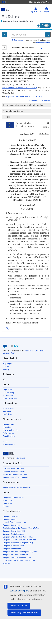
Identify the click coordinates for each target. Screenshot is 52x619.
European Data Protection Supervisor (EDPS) (20, 552)
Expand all (33, 101)
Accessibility (8, 395)
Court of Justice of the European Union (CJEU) (21, 528)
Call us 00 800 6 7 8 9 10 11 (13, 468)
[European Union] (8, 454)
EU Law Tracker (9, 445)
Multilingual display (13, 110)
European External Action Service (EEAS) (18, 537)
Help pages (7, 363)
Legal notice (7, 389)
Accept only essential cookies (24, 612)
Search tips (17, 40)
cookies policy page (19, 591)
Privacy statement (10, 398)
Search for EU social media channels (17, 487)
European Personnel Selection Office (17, 557)
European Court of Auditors (13, 534)
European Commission (11, 525)
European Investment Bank (13, 546)
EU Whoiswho (8, 433)
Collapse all (45, 101)
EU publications (9, 436)
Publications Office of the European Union (19, 560)
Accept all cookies (18, 605)
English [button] (46, 10)
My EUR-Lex (36, 10)
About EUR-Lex (8, 408)
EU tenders (7, 427)
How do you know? (39, 2)
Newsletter (7, 411)
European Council (9, 519)
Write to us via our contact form (15, 474)
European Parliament (11, 516)
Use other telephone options (14, 471)
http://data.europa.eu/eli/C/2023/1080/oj (19, 87)
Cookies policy (8, 392)
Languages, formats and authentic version (23, 105)
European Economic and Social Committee (19, 540)
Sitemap (6, 369)
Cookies (6, 506)
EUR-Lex (10, 16)
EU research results (10, 430)
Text (6, 117)
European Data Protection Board (15, 554)
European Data (8, 424)
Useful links (7, 414)
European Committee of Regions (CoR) (18, 543)
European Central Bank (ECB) (14, 531)
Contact (6, 366)
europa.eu (21, 458)
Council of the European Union (14, 522)
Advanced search (43, 43)
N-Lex (5, 442)
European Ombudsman (12, 549)
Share (43, 48)
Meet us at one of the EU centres (15, 477)
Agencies (6, 563)
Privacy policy (8, 500)
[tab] (26, 105)
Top (8, 328)
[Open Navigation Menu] (4, 34)
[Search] (47, 34)
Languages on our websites (13, 497)
